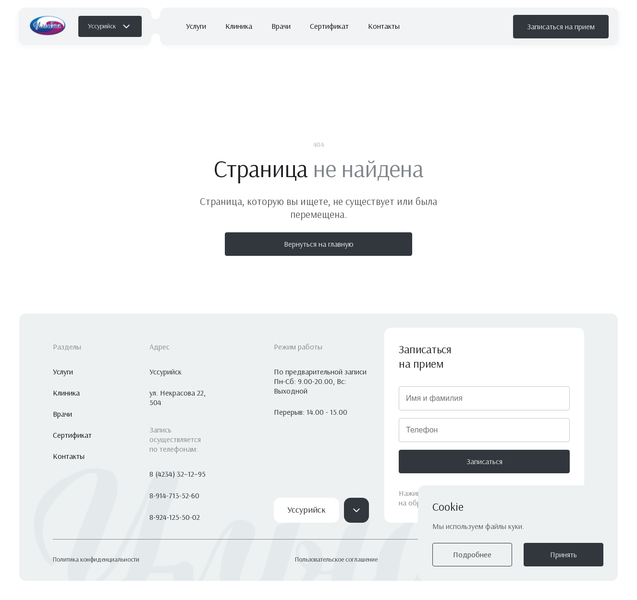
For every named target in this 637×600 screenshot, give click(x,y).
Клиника (238, 26)
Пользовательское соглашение (336, 560)
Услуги (196, 26)
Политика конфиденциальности (96, 560)
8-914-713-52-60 (174, 495)
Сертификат (329, 26)
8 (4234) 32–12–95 (177, 474)
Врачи (281, 26)
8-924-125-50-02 (174, 517)
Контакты (384, 26)
